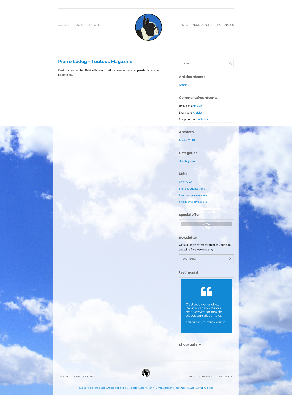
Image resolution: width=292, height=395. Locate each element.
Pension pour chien (87, 24)
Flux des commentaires (193, 195)
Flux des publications (192, 188)
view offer (206, 225)
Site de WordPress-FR (193, 201)
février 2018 (187, 140)
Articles (184, 85)
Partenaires (225, 24)
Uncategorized (188, 161)
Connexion (185, 182)
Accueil (63, 24)
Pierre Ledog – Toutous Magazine (95, 61)
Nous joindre (202, 24)
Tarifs (183, 24)
